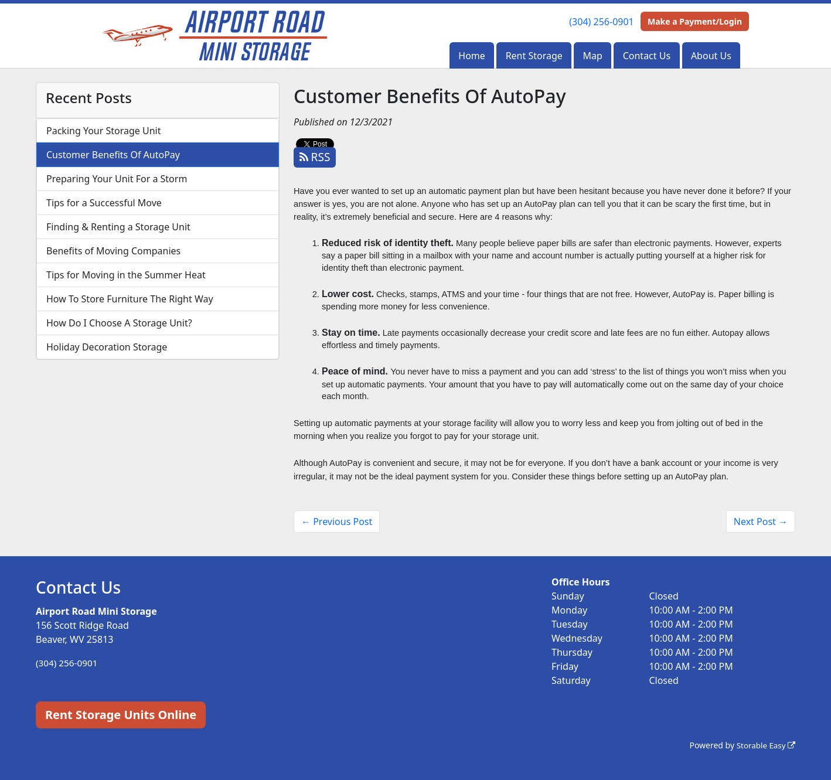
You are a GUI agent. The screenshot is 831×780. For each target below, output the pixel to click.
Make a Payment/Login (695, 21)
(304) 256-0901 (601, 21)
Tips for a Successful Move (104, 202)
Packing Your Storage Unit (103, 130)
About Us (711, 55)
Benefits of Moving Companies (113, 250)
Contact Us (646, 55)
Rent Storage (534, 55)
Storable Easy (764, 745)
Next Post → (761, 521)
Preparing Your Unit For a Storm (116, 178)
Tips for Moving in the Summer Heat (126, 274)
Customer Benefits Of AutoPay (113, 154)
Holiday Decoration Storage (106, 346)
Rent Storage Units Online (120, 715)
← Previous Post (336, 521)
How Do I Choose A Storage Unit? (119, 322)
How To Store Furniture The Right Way (129, 298)
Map (592, 55)
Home (471, 55)
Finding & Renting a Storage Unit (118, 226)
